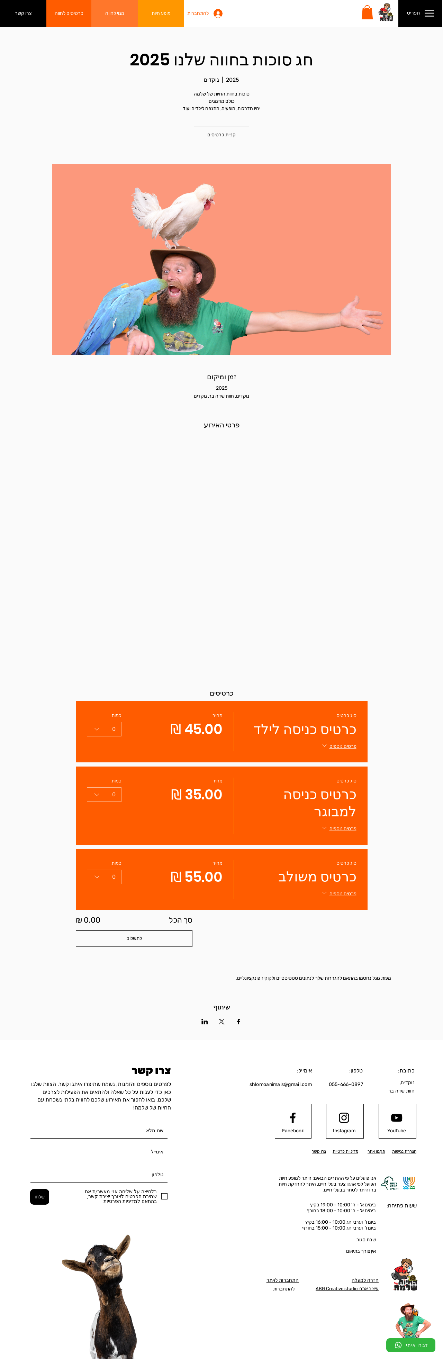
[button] (367, 12)
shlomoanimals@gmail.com (281, 1084)
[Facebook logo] (293, 1118)
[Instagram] (344, 1131)
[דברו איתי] (410, 1345)
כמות (116, 715)
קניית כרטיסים (221, 135)
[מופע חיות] (161, 13)
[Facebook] (293, 1131)
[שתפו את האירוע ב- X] (221, 1021)
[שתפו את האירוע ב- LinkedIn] (204, 1021)
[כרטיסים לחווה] (68, 13)
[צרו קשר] (23, 13)
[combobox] (104, 729)
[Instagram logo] (344, 1118)
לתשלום (134, 938)
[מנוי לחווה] (114, 13)
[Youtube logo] (397, 1118)
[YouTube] (396, 1131)
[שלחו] (39, 1197)
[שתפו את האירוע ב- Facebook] (238, 1021)
